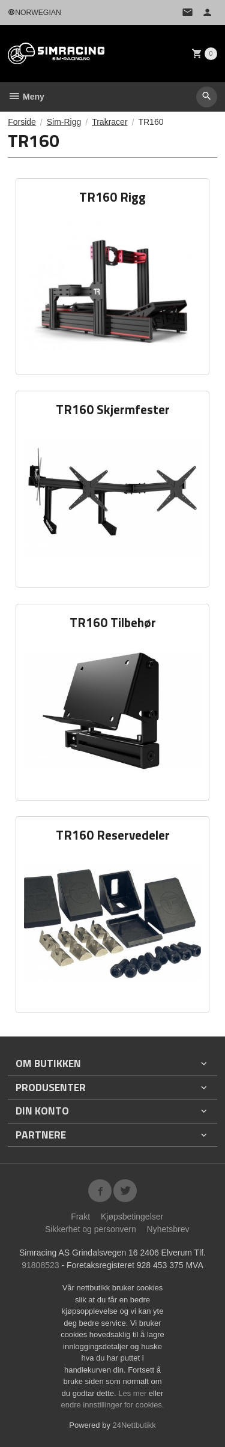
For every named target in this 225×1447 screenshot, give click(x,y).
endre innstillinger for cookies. (112, 1404)
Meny (26, 96)
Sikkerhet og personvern (90, 1229)
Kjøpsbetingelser (132, 1216)
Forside (22, 122)
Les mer (133, 1393)
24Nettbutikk (134, 1425)
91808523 (40, 1265)
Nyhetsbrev (168, 1229)
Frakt (80, 1216)
